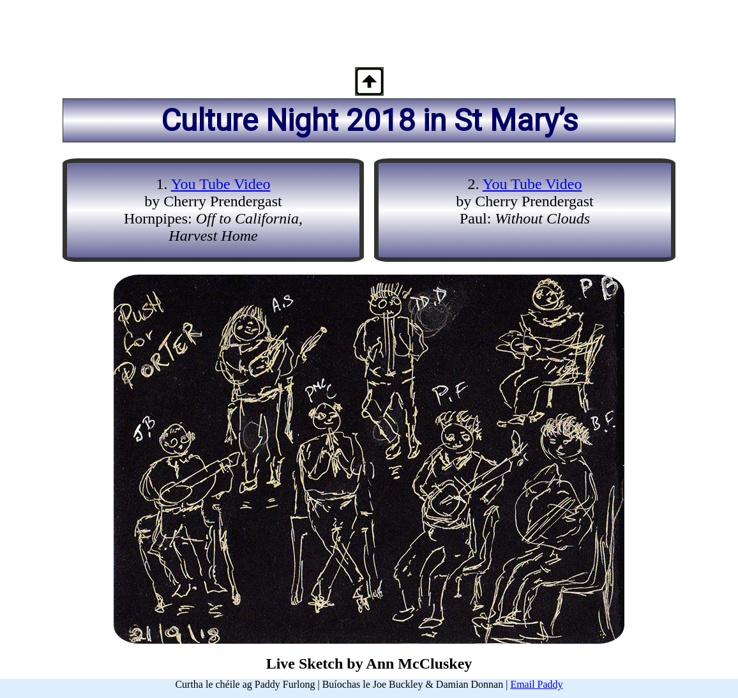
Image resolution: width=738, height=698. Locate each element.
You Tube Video (221, 184)
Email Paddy (536, 684)
